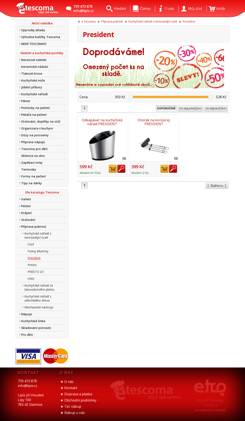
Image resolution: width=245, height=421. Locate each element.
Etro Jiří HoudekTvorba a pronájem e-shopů (210, 405)
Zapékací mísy (32, 163)
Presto (32, 265)
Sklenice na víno (33, 156)
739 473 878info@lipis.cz (83, 8)
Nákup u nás (74, 412)
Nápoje (26, 314)
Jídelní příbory (31, 87)
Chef (31, 244)
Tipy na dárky (31, 183)
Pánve (25, 101)
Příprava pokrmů (33, 227)
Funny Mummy (38, 251)
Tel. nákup (72, 406)
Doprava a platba (78, 394)
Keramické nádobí (34, 67)
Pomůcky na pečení (35, 108)
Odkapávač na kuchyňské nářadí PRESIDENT (102, 122)
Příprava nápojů (33, 142)
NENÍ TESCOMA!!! (33, 44)
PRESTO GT (36, 272)
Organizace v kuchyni (37, 128)
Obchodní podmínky (80, 400)
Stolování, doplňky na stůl (40, 121)
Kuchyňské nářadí (34, 94)
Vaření (26, 199)
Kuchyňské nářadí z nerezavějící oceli (37, 235)
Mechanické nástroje (38, 307)
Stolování (28, 220)
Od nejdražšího (216, 108)
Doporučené (166, 108)
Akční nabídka (42, 23)
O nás (69, 381)
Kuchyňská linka (33, 321)
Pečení (26, 206)
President (34, 258)
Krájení (26, 213)
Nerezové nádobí (33, 60)
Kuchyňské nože (33, 80)
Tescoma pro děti (34, 149)
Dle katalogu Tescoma (42, 192)
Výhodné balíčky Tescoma (40, 37)
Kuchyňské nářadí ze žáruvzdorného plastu (39, 287)
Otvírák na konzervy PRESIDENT (153, 122)
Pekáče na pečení (34, 115)
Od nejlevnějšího (190, 108)
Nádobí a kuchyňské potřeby (42, 53)
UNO (31, 279)
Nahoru (217, 185)
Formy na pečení (33, 176)
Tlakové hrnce (31, 73)
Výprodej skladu (33, 30)
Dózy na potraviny (35, 135)
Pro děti (27, 335)
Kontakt (70, 387)
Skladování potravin (36, 328)
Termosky (28, 169)
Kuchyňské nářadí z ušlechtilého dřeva (37, 298)
